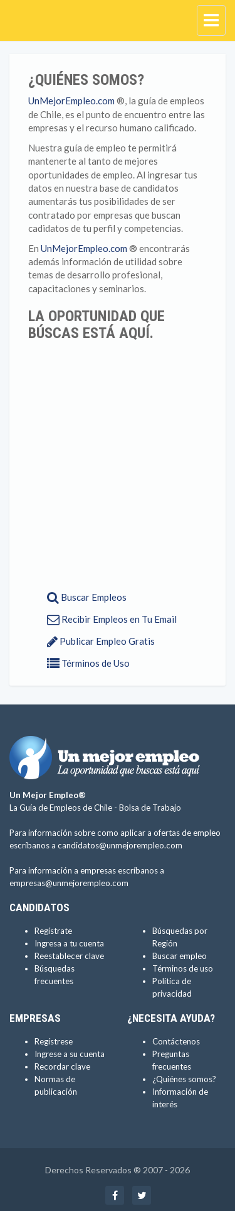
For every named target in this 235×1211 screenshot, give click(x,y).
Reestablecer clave (69, 956)
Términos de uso (182, 968)
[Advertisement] (117, 465)
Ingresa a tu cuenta (69, 943)
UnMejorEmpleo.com (71, 100)
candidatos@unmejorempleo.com (120, 845)
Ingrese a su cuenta (69, 1054)
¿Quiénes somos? (184, 1079)
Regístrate (53, 931)
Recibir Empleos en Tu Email (112, 619)
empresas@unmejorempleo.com (68, 883)
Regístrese (53, 1041)
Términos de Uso (88, 663)
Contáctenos (176, 1041)
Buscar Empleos (87, 597)
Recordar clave (62, 1066)
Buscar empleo (179, 956)
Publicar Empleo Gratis (101, 641)
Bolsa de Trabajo (150, 808)
